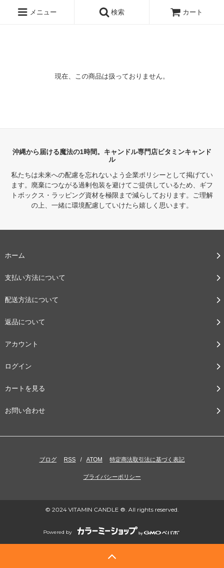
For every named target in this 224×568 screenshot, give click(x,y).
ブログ (48, 459)
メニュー (37, 12)
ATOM (95, 459)
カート (186, 12)
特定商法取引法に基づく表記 (147, 459)
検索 (112, 12)
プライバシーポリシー (112, 477)
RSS (70, 459)
